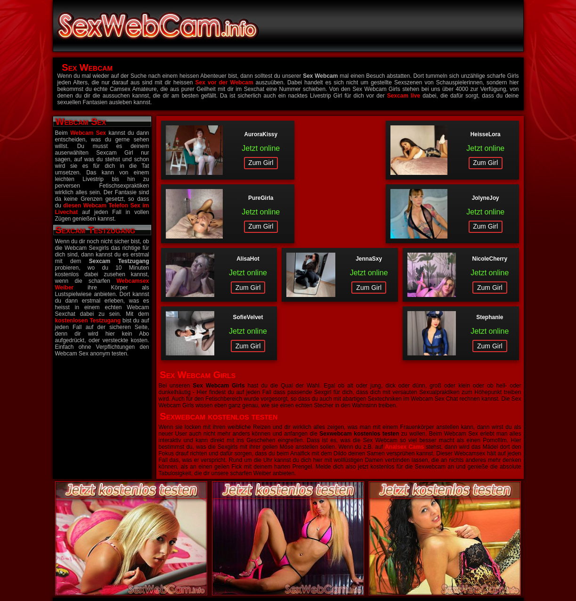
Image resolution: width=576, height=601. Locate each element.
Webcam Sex (88, 133)
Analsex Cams (404, 378)
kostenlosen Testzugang (88, 320)
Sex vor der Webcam (224, 82)
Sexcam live (403, 95)
